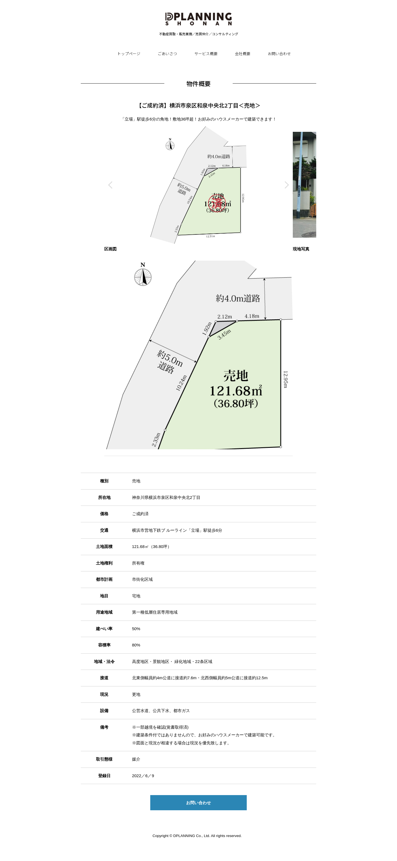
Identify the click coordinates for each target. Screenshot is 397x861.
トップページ (128, 53)
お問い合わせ (279, 53)
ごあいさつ (167, 53)
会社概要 (242, 53)
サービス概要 (206, 53)
